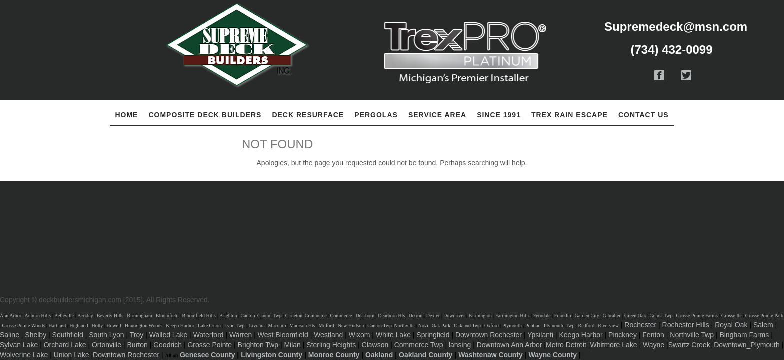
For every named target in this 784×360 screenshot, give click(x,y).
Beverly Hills (110, 315)
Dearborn (365, 315)
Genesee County (207, 355)
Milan (292, 345)
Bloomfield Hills (199, 315)
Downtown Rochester (489, 335)
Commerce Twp (419, 345)
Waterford (209, 335)
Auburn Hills (38, 315)
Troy (137, 335)
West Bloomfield (283, 335)
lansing (460, 345)
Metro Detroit (566, 345)
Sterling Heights (331, 345)
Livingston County (271, 355)
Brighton (229, 315)
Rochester (640, 325)
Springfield (433, 335)
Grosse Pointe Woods (24, 325)
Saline (10, 335)
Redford (586, 325)
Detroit (415, 315)
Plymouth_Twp (559, 325)
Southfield (68, 335)
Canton (248, 315)
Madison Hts (302, 325)
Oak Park (441, 325)
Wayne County (552, 355)
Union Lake (72, 355)
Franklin (563, 315)
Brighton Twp (258, 345)
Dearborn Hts (391, 315)
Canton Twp (270, 315)
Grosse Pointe (210, 345)
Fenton (653, 335)
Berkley (86, 315)
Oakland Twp (467, 325)
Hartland (57, 325)
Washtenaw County (490, 355)
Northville (404, 325)
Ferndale (542, 315)
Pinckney (622, 335)
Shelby (35, 335)
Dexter (433, 315)
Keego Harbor (180, 325)
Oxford (491, 325)
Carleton (294, 315)
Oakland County (425, 355)
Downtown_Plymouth (747, 345)
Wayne (653, 345)
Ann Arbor (11, 315)
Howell (113, 325)
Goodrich (168, 345)
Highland (79, 325)
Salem (764, 325)
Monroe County (334, 355)
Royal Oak (731, 325)
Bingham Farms (744, 335)
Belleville (64, 315)
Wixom (359, 335)
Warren (241, 335)
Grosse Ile (732, 315)
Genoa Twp (661, 315)
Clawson (375, 345)
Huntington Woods (143, 325)
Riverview (608, 325)
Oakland (379, 355)
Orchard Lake (65, 345)
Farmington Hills (513, 315)
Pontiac (533, 325)
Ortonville (107, 345)
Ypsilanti (541, 335)
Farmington (480, 315)
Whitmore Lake (613, 345)
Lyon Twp (234, 325)
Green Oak (635, 315)
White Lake (393, 335)
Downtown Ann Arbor (509, 345)
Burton (138, 345)
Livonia (256, 325)
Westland (328, 335)
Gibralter (612, 315)
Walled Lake (169, 335)
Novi (423, 325)
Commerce (316, 315)
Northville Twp (692, 335)
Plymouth (512, 325)
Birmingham (139, 315)
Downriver (454, 315)
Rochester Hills (686, 325)
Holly (97, 325)
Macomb (277, 325)
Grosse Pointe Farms (697, 315)
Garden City (587, 315)
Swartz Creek (689, 345)
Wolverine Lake (24, 355)
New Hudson (351, 325)
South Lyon (106, 335)
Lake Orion (209, 325)
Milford (326, 325)
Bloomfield (167, 315)
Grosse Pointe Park (765, 315)
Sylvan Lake (19, 345)
